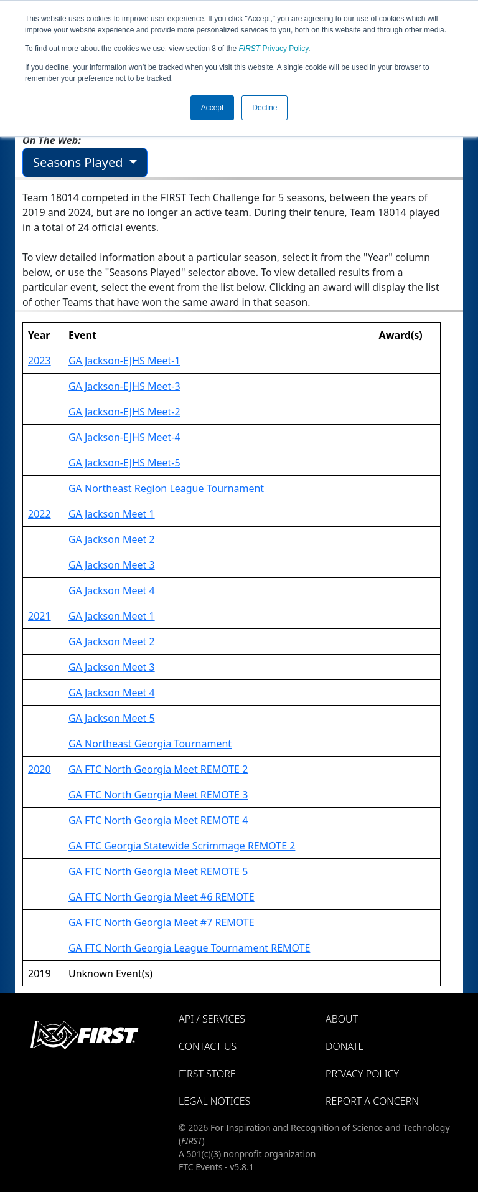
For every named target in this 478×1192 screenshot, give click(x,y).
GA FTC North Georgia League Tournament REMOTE (189, 948)
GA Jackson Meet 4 (111, 590)
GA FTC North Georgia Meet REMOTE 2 (158, 769)
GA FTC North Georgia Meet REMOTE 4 (158, 820)
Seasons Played (79, 162)
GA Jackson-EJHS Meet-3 (124, 386)
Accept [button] (212, 107)
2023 (39, 360)
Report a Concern (372, 1101)
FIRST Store (207, 1074)
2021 (39, 616)
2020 (39, 769)
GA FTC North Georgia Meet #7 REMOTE (161, 922)
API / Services (212, 1019)
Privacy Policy (274, 48)
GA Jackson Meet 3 (111, 565)
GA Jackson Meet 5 (111, 718)
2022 (39, 514)
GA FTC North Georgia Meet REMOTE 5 (158, 871)
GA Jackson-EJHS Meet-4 (124, 437)
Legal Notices (214, 1101)
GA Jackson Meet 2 (111, 539)
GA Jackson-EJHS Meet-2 (124, 412)
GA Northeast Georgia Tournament (150, 743)
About (342, 1019)
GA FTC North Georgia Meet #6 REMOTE (161, 897)
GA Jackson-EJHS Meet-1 (124, 360)
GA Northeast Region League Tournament (166, 488)
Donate (344, 1046)
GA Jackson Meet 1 (111, 514)
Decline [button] (264, 107)
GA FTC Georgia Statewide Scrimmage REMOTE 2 (181, 846)
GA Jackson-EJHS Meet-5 (124, 463)
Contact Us (208, 1046)
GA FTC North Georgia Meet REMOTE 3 (158, 795)
